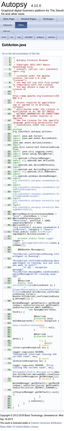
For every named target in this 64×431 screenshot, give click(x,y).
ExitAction (44, 231)
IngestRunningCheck (26, 289)
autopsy (40, 37)
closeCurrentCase (30, 325)
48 (7, 238)
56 (7, 283)
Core (4, 37)
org (19, 37)
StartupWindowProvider (36, 195)
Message (41, 372)
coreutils (48, 200)
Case (15, 325)
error (50, 372)
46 (7, 231)
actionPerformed (23, 285)
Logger (50, 238)
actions (51, 37)
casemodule (48, 180)
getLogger (28, 242)
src (11, 37)
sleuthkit (28, 37)
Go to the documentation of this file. (21, 53)
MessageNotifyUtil (24, 372)
